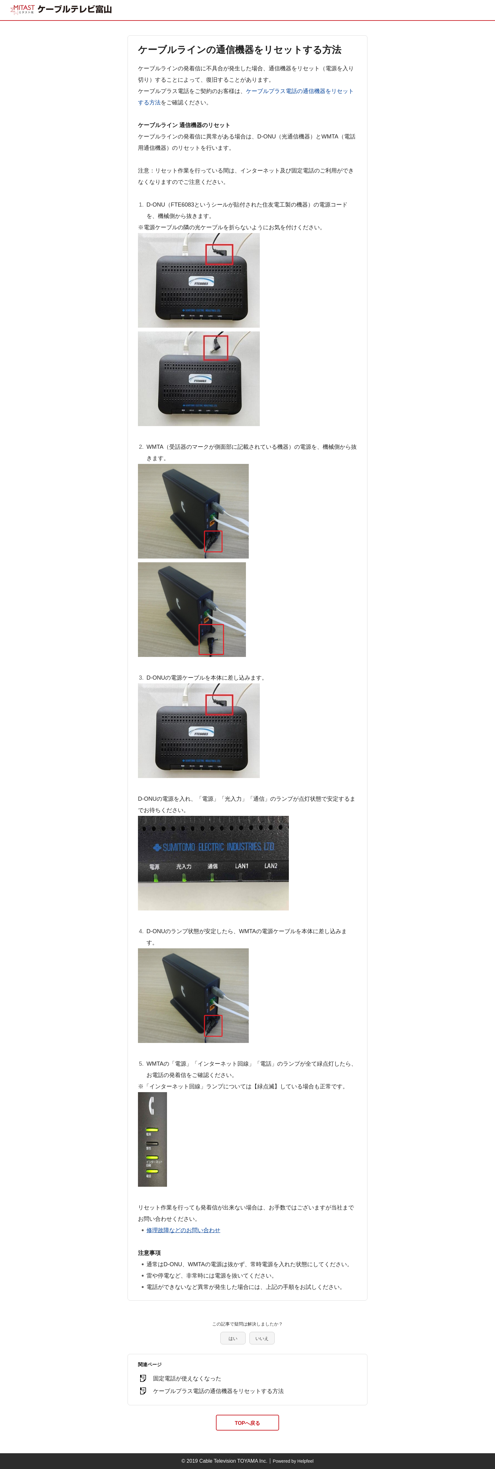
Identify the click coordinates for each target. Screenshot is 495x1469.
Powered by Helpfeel (293, 1461)
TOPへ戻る (247, 1423)
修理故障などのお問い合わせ (183, 1230)
